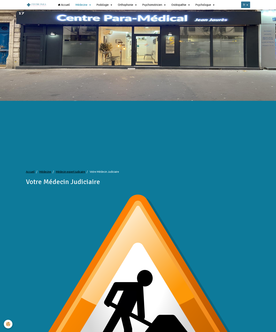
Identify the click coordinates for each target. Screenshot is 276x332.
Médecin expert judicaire (70, 171)
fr (244, 4)
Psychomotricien (152, 4)
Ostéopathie (179, 4)
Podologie (103, 4)
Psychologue (204, 4)
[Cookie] (8, 324)
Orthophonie (126, 4)
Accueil (64, 4)
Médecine (82, 4)
